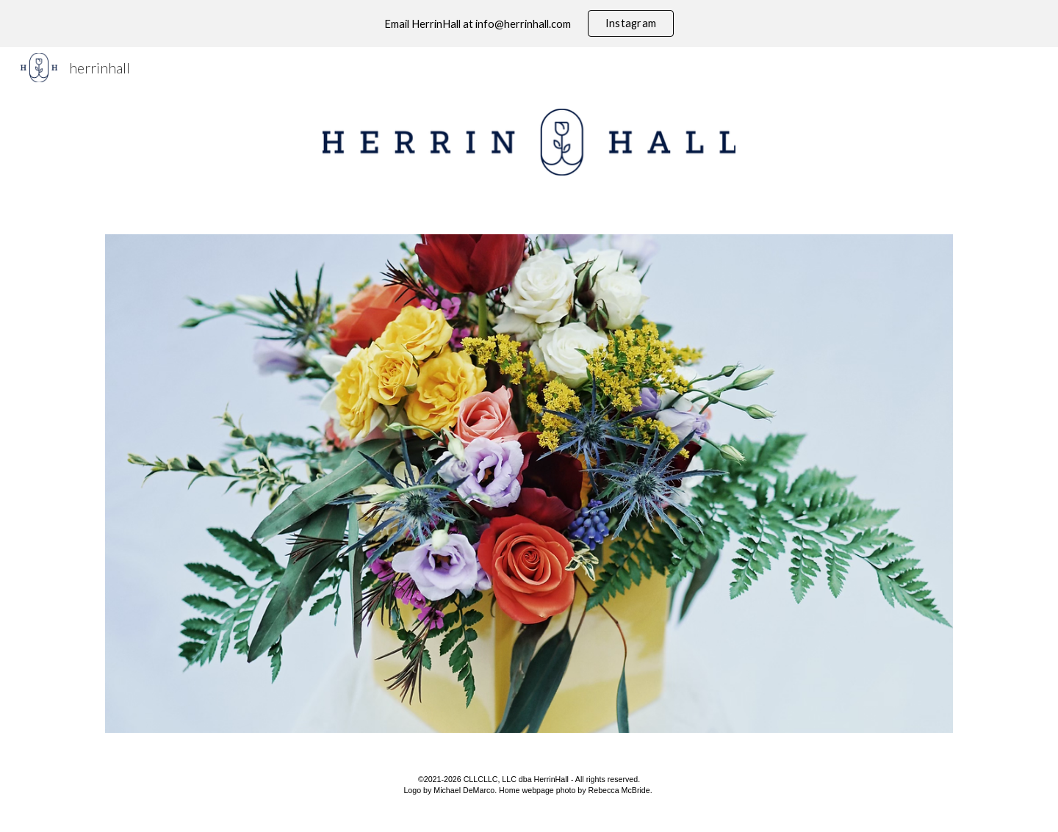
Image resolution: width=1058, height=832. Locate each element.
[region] (529, 23)
